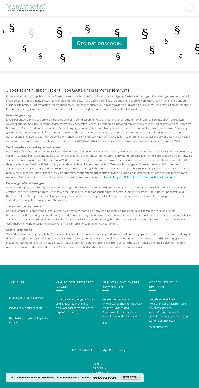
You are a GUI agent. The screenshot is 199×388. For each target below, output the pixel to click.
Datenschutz (99, 372)
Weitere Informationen (104, 377)
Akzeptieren (130, 377)
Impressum (100, 368)
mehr (59, 318)
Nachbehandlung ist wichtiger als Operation (28, 320)
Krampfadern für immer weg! (26, 297)
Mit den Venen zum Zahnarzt (26, 308)
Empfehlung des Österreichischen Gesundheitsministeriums (139, 177)
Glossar (99, 364)
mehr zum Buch (158, 327)
